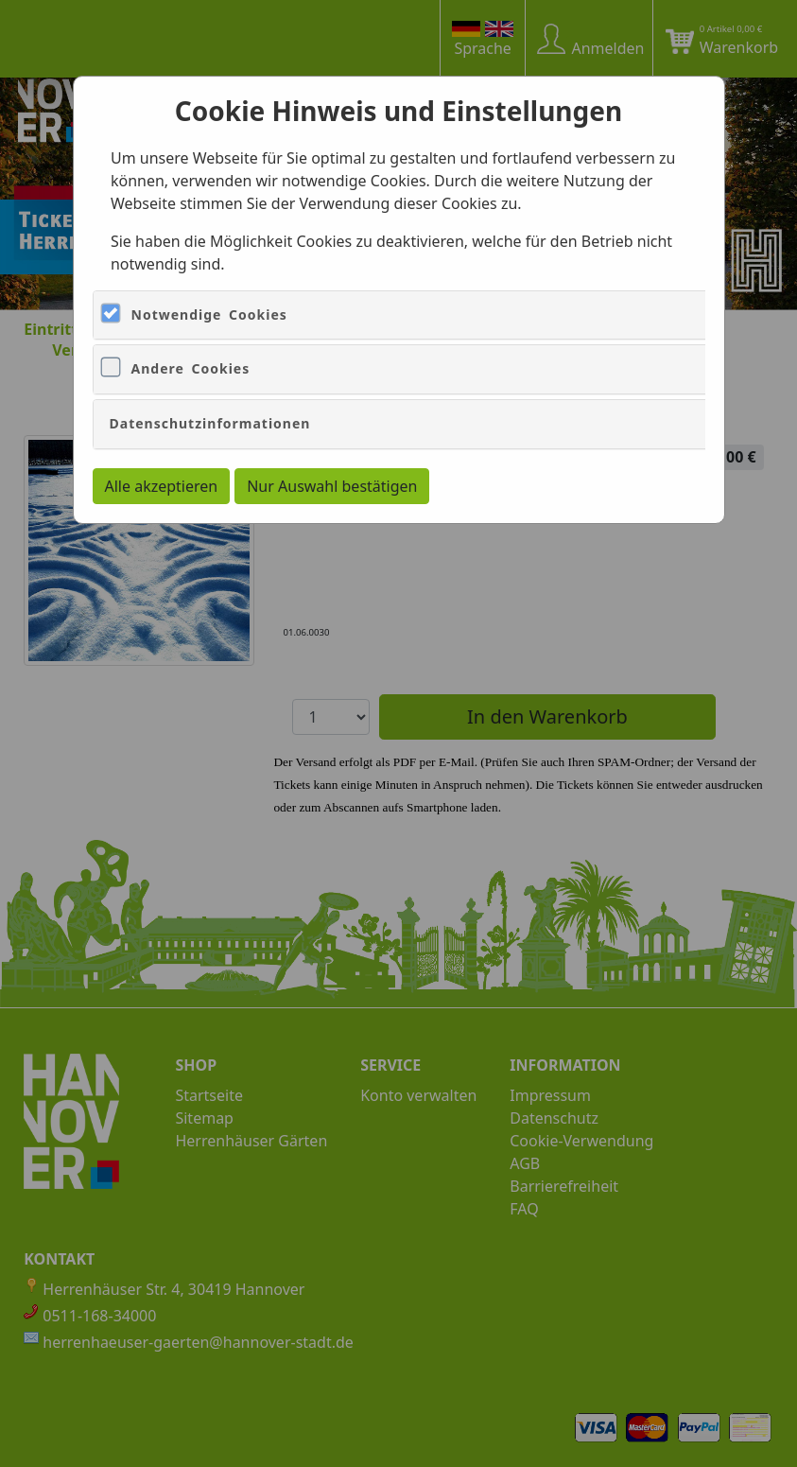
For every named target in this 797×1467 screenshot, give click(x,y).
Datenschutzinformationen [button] (210, 423)
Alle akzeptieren (161, 486)
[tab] (435, 315)
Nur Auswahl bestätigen (332, 486)
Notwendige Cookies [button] (209, 314)
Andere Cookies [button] (191, 368)
